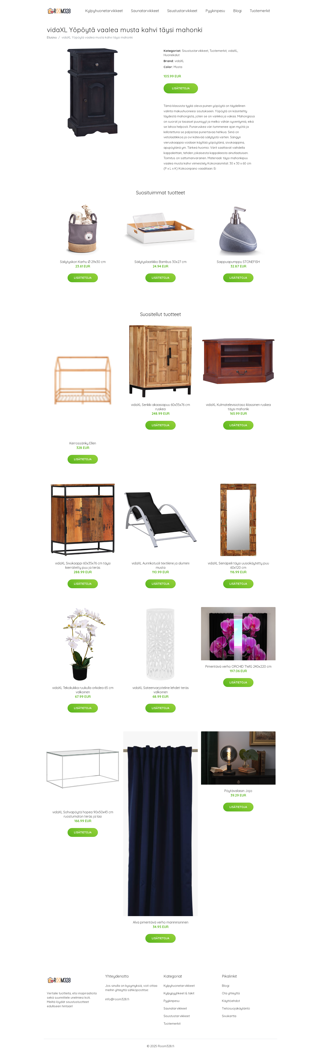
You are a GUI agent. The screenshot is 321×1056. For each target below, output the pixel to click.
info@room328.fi (117, 1002)
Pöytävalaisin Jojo (238, 794)
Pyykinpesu (215, 12)
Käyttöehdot (231, 1004)
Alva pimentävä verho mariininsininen (160, 925)
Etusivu (52, 40)
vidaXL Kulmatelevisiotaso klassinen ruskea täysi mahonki (238, 410)
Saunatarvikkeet (145, 12)
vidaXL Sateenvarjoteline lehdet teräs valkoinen (160, 693)
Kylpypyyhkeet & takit (179, 996)
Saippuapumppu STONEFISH (238, 265)
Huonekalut (172, 58)
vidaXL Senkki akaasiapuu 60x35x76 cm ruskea (160, 410)
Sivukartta (229, 1019)
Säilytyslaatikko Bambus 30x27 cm (160, 265)
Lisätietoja (181, 91)
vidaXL (232, 54)
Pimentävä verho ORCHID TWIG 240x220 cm (238, 669)
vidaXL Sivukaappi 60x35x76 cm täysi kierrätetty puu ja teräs (83, 568)
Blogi (237, 12)
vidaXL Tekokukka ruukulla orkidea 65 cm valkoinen (82, 693)
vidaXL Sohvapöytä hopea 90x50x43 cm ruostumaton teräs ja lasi (82, 817)
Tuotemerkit (260, 12)
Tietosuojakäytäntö (236, 1011)
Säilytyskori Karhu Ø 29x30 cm (83, 265)
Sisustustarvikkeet (182, 12)
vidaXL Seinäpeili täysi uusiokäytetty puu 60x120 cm (238, 568)
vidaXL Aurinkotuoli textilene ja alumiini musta (160, 568)
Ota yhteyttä (231, 996)
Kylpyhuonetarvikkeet (104, 12)
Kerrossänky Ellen (82, 446)
